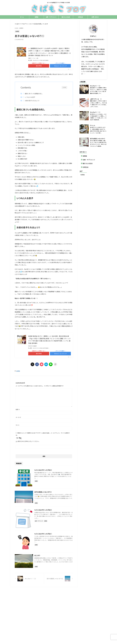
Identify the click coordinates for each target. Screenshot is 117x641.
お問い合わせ (95, 17)
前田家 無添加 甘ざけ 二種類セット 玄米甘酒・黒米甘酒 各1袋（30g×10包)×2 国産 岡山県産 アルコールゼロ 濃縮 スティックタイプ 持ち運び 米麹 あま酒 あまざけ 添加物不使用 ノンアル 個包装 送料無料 (49, 339)
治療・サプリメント (51, 17)
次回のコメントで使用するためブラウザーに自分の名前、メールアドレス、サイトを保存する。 (43, 434)
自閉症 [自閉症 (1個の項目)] (83, 175)
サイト (17, 425)
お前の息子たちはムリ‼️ (32, 101)
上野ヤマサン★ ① (96, 99)
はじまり (37, 555)
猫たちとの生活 (66, 17)
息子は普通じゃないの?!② (43, 492)
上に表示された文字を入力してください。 (28, 441)
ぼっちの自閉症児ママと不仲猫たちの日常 (58, 595)
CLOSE (64, 87)
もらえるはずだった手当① (43, 534)
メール (18, 417)
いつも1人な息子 (30, 97)
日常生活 (80, 17)
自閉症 (36, 17)
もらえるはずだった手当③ (43, 470)
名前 (18, 409)
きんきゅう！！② (95, 86)
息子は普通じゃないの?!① (97, 139)
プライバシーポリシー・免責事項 (69, 592)
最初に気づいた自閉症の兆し (34, 94)
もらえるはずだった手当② (43, 510)
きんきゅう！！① (95, 112)
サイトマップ (83, 592)
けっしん (92, 125)
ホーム (22, 17)
